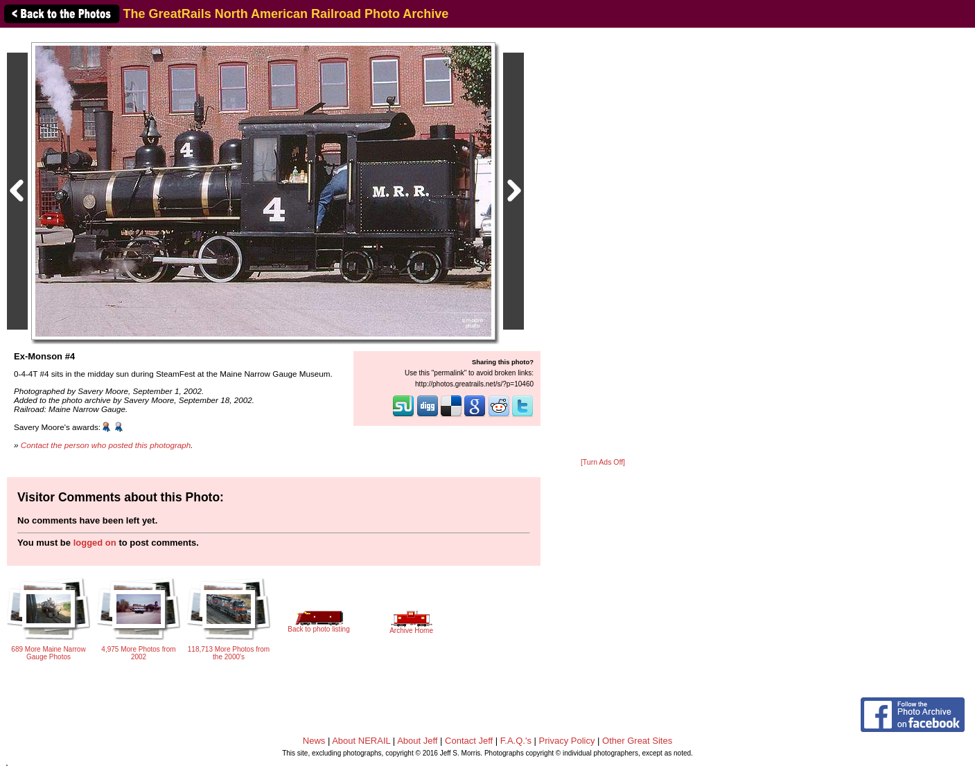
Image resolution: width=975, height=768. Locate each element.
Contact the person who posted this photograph (106, 444)
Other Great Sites (637, 740)
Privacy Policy (567, 740)
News (314, 740)
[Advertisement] (602, 244)
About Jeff (417, 740)
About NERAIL (361, 740)
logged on (94, 542)
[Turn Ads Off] (603, 462)
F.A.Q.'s (516, 740)
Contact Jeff (469, 740)
